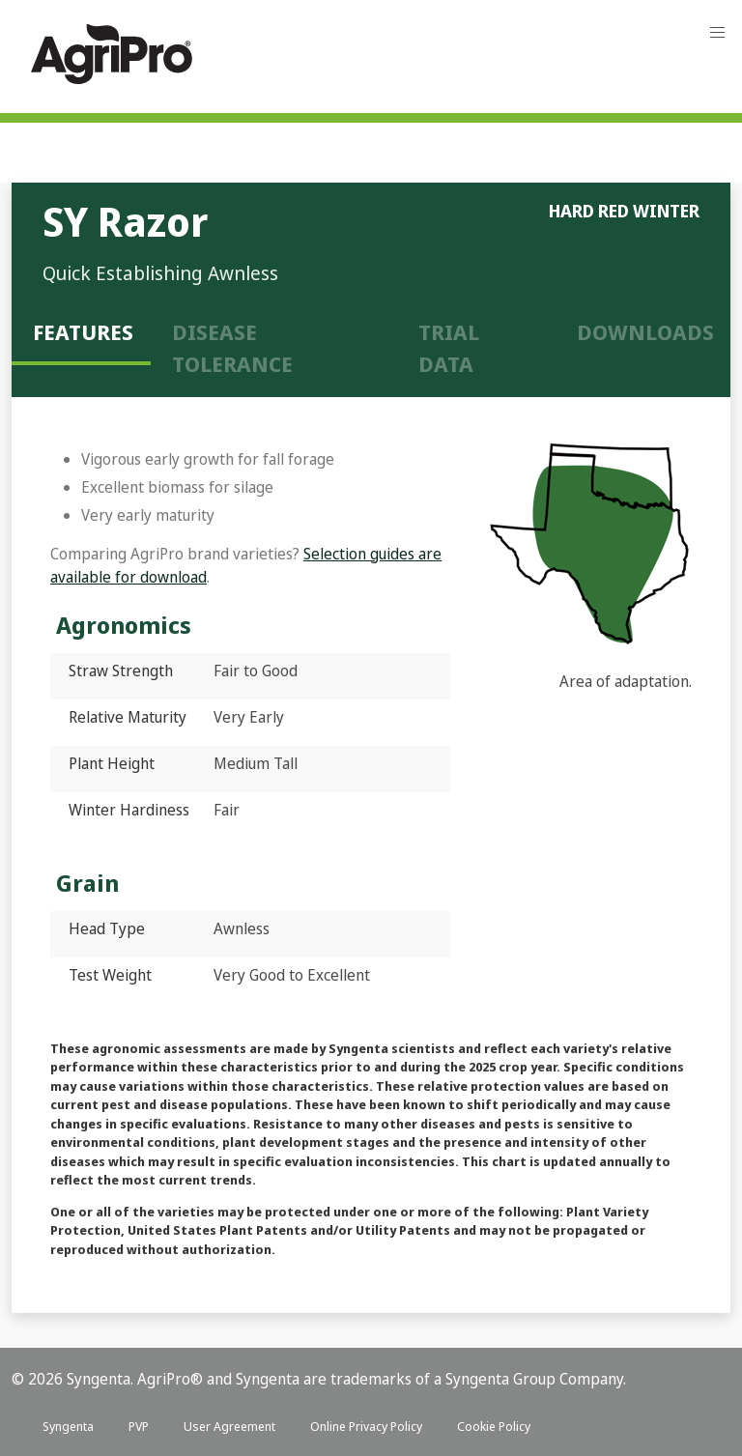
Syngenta (68, 1426)
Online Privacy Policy (366, 1426)
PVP (138, 1426)
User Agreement (229, 1426)
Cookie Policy (493, 1426)
